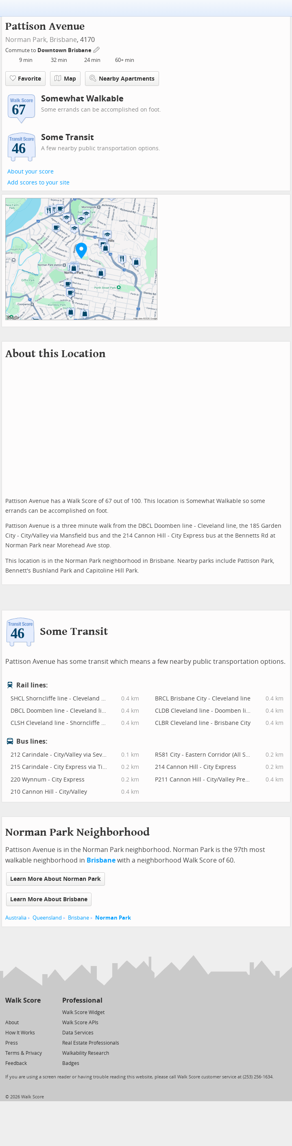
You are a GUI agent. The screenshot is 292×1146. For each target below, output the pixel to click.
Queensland (47, 918)
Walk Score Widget (83, 1012)
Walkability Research (85, 1053)
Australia (15, 918)
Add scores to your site (38, 182)
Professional (82, 1000)
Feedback (16, 1063)
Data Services (78, 1033)
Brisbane (63, 40)
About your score (30, 171)
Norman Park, (26, 40)
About (12, 1022)
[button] (81, 250)
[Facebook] (22, 1011)
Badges (70, 1063)
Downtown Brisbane (65, 50)
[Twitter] (10, 1011)
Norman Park (113, 918)
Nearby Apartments (122, 78)
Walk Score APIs (80, 1022)
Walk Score (23, 1000)
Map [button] (65, 78)
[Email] (35, 1011)
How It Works (20, 1033)
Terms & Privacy (23, 1053)
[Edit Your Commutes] (97, 49)
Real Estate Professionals (90, 1043)
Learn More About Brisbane (48, 899)
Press (11, 1043)
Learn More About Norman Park (55, 879)
